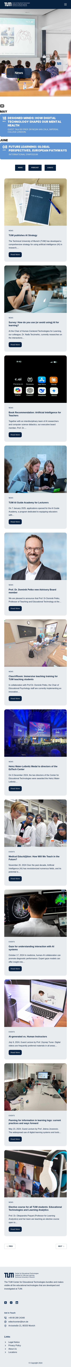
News (11, 231)
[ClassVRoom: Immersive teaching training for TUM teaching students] (35, 643)
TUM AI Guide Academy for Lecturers (29, 502)
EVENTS (50, 167)
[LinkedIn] (17, 1302)
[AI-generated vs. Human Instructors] (35, 1003)
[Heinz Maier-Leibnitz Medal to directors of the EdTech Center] (35, 733)
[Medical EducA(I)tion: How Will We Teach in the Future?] (35, 823)
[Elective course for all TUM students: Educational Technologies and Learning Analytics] (35, 1173)
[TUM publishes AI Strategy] (35, 202)
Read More (16, 255)
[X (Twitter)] (5, 1302)
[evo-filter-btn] (2, 106)
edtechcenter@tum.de (18, 1322)
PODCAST (35, 168)
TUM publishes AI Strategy (23, 235)
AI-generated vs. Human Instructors (28, 1036)
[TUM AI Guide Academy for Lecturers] (35, 469)
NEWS (20, 168)
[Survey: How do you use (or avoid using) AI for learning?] (35, 289)
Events (12, 852)
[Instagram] (11, 1302)
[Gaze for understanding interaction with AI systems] (35, 913)
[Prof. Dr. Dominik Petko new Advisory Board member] (35, 556)
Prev (10, 1246)
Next (61, 1246)
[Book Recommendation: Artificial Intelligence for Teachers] (35, 379)
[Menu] (65, 4)
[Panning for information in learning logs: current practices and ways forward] (35, 1087)
